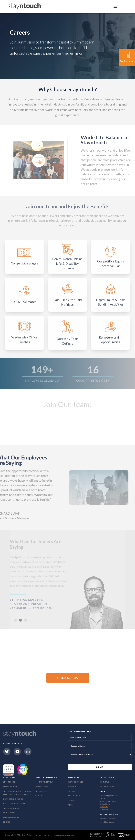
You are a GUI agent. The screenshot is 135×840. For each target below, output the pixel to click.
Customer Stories (75, 782)
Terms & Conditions (64, 835)
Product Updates (75, 796)
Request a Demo (107, 786)
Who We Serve (41, 786)
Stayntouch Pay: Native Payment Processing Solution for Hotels (17, 792)
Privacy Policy (43, 835)
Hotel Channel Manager (14, 804)
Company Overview (44, 782)
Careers (39, 796)
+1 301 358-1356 (106, 809)
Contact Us (104, 782)
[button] (67, 678)
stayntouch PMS (10, 786)
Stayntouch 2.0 (9, 782)
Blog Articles (73, 786)
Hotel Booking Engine (13, 799)
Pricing (6, 822)
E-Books (71, 800)
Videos (70, 805)
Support (71, 791)
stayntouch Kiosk (11, 808)
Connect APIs (9, 813)
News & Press (41, 791)
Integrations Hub (11, 817)
